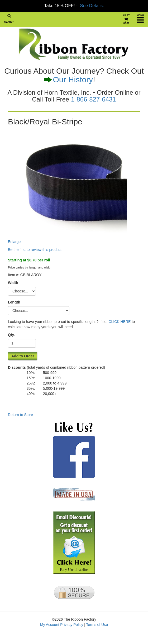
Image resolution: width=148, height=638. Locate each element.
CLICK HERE (119, 322)
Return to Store (20, 415)
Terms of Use (97, 624)
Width (13, 283)
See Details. (92, 5)
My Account (49, 624)
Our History (73, 79)
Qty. (11, 335)
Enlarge (67, 186)
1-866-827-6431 (93, 99)
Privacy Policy (71, 624)
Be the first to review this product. (35, 249)
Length (14, 302)
